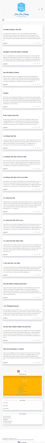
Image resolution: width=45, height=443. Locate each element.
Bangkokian (5, 418)
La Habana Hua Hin (9, 136)
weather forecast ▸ (22, 394)
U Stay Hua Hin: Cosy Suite (11, 262)
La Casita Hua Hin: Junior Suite (13, 240)
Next (26, 370)
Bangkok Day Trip (7, 417)
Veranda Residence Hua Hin (12, 29)
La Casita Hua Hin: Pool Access (13, 220)
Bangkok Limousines (7, 420)
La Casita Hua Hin (9, 197)
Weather (5, 93)
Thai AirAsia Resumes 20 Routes (13, 348)
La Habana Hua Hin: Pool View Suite (15, 156)
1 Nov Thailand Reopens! (11, 305)
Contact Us (5, 402)
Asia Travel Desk (6, 415)
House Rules (5, 404)
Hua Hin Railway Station (11, 72)
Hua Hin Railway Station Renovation (15, 283)
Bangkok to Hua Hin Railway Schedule (15, 52)
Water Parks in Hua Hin (11, 115)
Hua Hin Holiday (21, 14)
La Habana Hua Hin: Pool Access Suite (15, 177)
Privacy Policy (6, 407)
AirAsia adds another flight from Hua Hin (17, 326)
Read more (5, 43)
